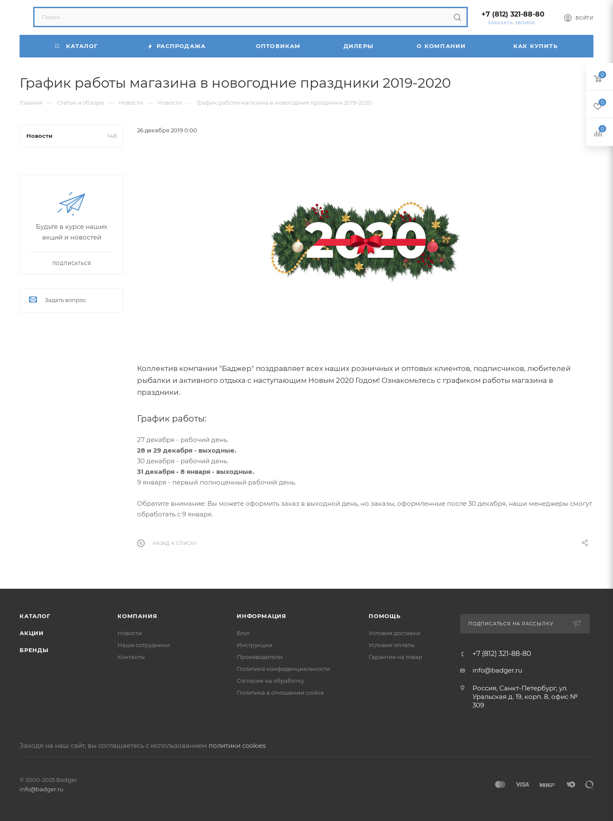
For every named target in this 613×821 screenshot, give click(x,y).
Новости (129, 633)
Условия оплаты (392, 644)
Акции (32, 633)
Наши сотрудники (143, 644)
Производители (260, 656)
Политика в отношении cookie (280, 692)
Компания (137, 616)
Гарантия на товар (395, 656)
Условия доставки (394, 633)
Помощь (385, 616)
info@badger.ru (497, 670)
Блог (243, 633)
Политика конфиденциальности (283, 668)
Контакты (131, 656)
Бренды (34, 650)
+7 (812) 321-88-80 (512, 14)
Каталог (35, 616)
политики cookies (237, 745)
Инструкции (254, 644)
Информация (261, 616)
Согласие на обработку (270, 680)
